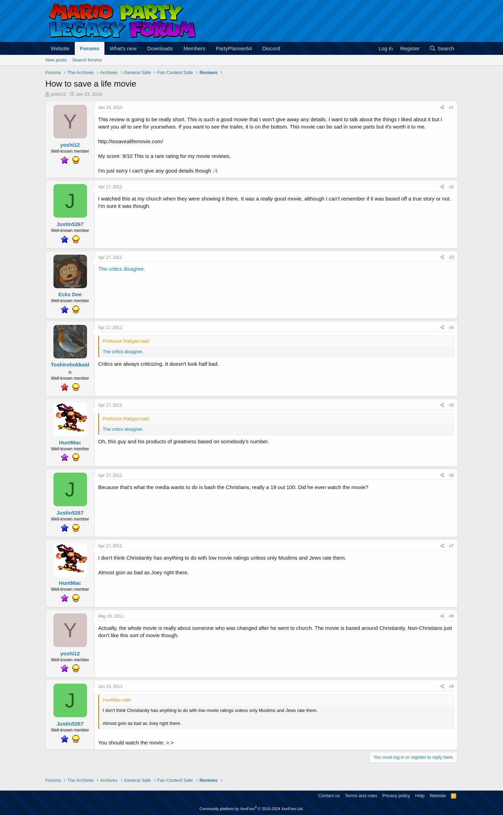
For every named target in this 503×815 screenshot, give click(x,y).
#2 (451, 186)
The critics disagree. (121, 269)
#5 (451, 405)
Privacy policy (396, 795)
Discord (271, 48)
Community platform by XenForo (251, 809)
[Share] (442, 108)
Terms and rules (361, 795)
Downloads (160, 48)
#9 (451, 686)
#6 (451, 475)
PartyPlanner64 (234, 48)
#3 (451, 257)
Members (194, 48)
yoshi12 (58, 94)
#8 (451, 616)
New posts (56, 60)
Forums (89, 48)
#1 (451, 107)
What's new (123, 48)
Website (60, 48)
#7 (451, 546)
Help (420, 795)
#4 (451, 327)
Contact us (329, 795)
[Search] (442, 48)
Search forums (87, 60)
